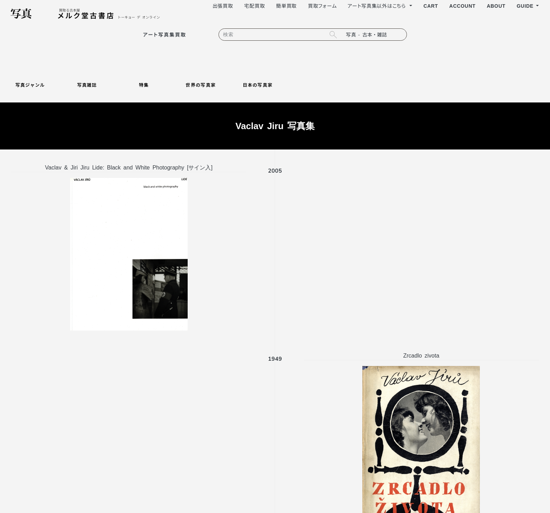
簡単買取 (286, 5)
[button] (527, 6)
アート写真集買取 (165, 34)
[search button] (333, 34)
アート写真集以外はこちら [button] (378, 5)
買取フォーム (322, 5)
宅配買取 (254, 5)
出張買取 (223, 5)
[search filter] (374, 34)
